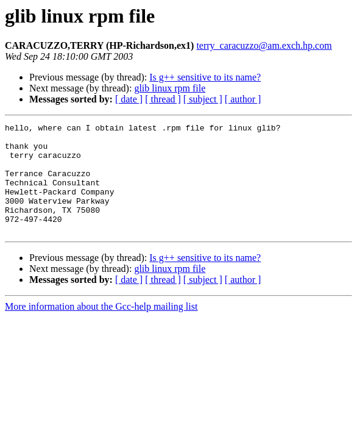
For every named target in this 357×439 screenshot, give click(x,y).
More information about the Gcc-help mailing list (101, 328)
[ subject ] (202, 99)
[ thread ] (163, 99)
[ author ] (243, 99)
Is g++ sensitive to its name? (205, 77)
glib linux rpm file (169, 88)
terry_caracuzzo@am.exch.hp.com (263, 45)
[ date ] (129, 99)
